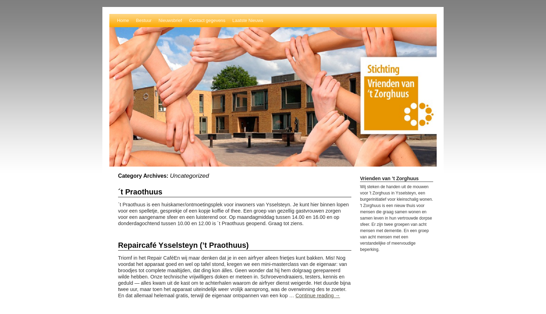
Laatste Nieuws (247, 20)
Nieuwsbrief (170, 20)
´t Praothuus (140, 191)
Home (123, 20)
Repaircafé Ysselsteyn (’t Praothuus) (183, 245)
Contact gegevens (207, 20)
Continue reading (318, 295)
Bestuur (144, 20)
